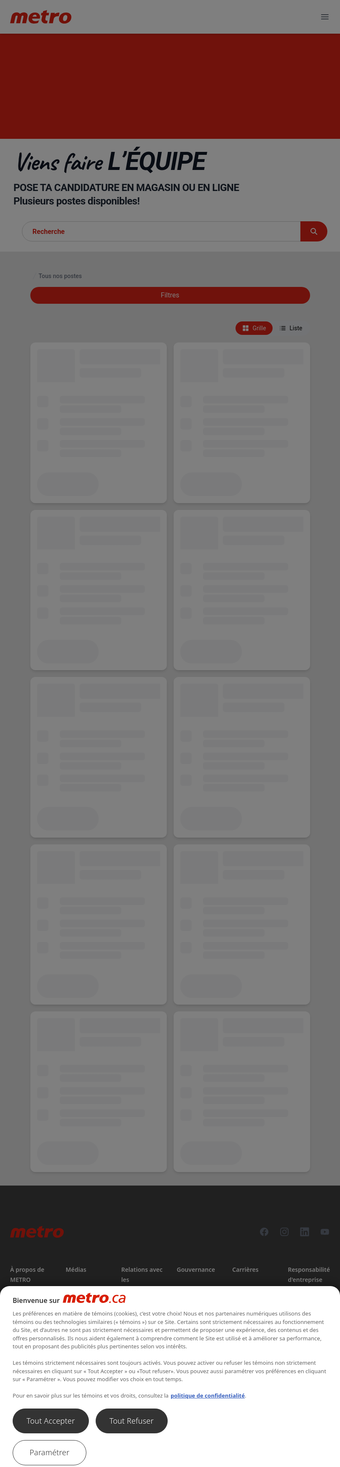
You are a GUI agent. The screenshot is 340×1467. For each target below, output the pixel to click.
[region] (170, 1376)
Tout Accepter (51, 1421)
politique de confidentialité (208, 1395)
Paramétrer (49, 1452)
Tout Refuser (132, 1421)
